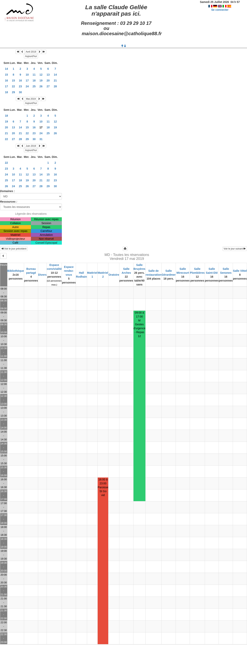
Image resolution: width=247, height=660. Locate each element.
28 (55, 86)
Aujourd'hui (31, 56)
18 (34, 80)
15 (6, 74)
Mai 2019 (31, 98)
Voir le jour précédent (13, 248)
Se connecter (219, 9)
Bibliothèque (15, 270)
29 (13, 92)
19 (41, 80)
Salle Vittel (240, 270)
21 (55, 80)
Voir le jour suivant (235, 248)
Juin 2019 (31, 146)
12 (41, 74)
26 (41, 86)
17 (27, 80)
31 (41, 139)
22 (13, 86)
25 (34, 86)
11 (34, 74)
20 (48, 80)
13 (48, 74)
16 (6, 80)
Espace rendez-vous (69, 270)
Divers (42, 274)
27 (48, 86)
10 (27, 74)
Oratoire (113, 274)
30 (20, 92)
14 (6, 68)
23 (20, 86)
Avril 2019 (31, 51)
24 (27, 86)
